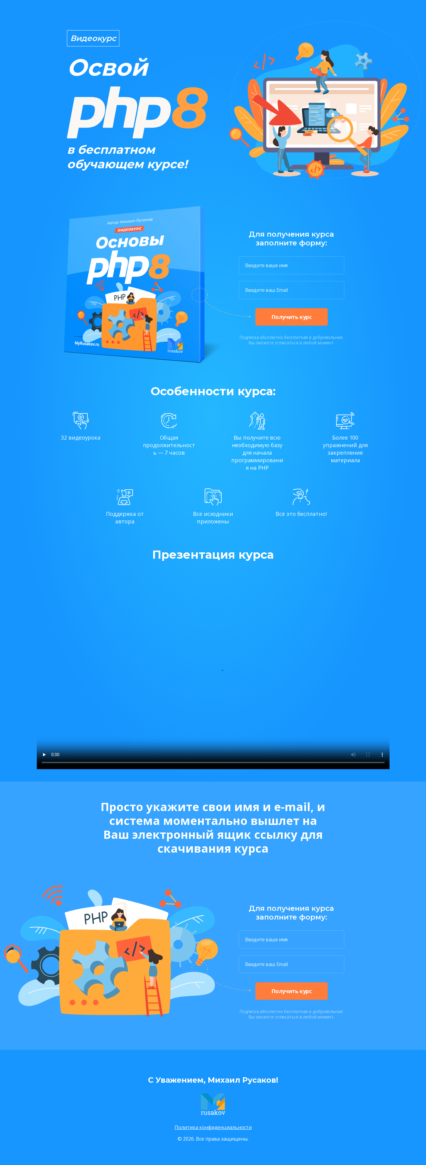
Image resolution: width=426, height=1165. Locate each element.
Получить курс (291, 316)
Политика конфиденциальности (213, 1127)
